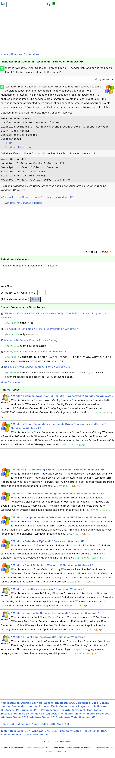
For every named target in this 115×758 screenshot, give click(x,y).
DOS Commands (79, 706)
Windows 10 (21, 716)
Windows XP (87, 720)
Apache (49, 706)
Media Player (77, 709)
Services (33, 54)
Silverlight (78, 713)
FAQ (35, 737)
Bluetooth (61, 706)
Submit (35, 302)
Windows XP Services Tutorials (23, 203)
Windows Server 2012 (14, 720)
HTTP (9, 143)
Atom (59, 727)
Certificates (73, 734)
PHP (37, 713)
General (105, 706)
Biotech (6, 737)
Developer (16, 734)
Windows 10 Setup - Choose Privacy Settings (31, 343)
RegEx (87, 734)
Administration (10, 706)
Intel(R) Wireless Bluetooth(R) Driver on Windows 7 (35, 354)
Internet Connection (13, 709)
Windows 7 (18, 54)
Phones (17, 737)
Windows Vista (68, 720)
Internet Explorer (39, 709)
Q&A (104, 734)
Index (44, 727)
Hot (12, 727)
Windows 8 (53, 716)
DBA (27, 734)
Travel (27, 737)
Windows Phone (71, 716)
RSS (52, 727)
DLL (54, 734)
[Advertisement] (57, 30)
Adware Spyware (32, 706)
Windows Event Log (19, 147)
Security (65, 713)
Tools (97, 713)
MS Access (8, 713)
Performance (24, 713)
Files (62, 734)
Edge (95, 706)
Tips (89, 713)
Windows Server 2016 (43, 720)
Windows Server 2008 (97, 716)
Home (4, 54)
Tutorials (6, 716)
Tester (5, 734)
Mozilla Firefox (96, 709)
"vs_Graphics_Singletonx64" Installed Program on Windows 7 (41, 332)
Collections (23, 727)
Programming (49, 713)
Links (96, 734)
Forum (44, 737)
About (35, 727)
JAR (47, 734)
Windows (37, 734)
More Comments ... (12, 385)
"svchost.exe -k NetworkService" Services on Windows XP (38, 197)
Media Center (59, 709)
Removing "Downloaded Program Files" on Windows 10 (37, 370)
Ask (67, 727)
